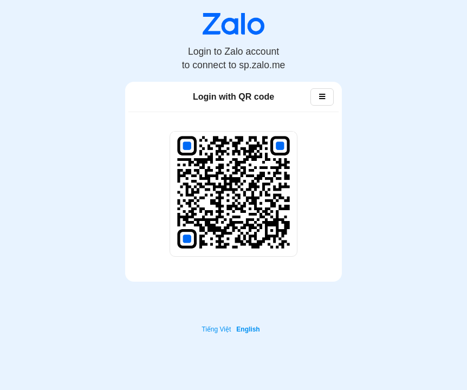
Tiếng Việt (216, 329)
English (248, 329)
